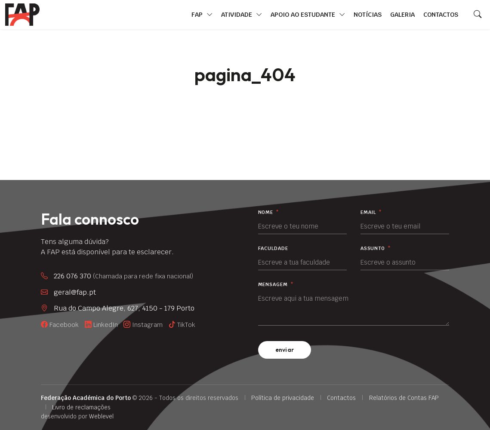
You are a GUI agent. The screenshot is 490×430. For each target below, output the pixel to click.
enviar (284, 350)
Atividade (241, 14)
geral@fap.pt (75, 292)
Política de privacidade (282, 398)
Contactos (440, 14)
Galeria (402, 14)
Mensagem (276, 284)
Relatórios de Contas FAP (404, 398)
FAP (202, 14)
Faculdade (273, 248)
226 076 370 (123, 276)
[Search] (477, 14)
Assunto (376, 248)
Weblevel (101, 416)
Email (371, 212)
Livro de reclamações (81, 407)
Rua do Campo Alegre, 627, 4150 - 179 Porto (124, 308)
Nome (268, 212)
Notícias (368, 14)
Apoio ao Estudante (308, 14)
